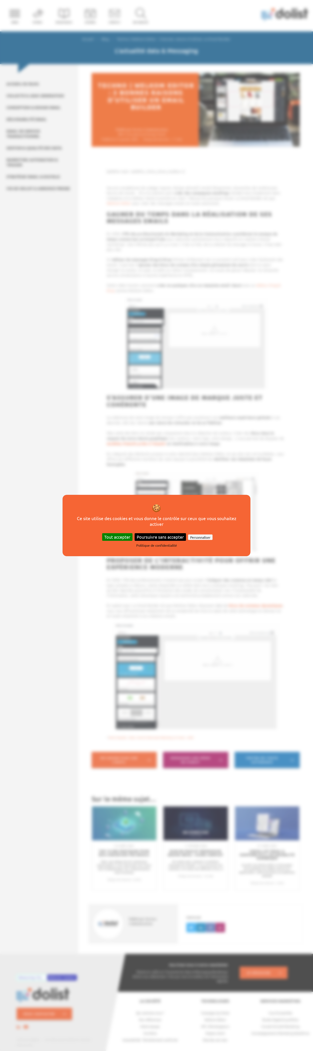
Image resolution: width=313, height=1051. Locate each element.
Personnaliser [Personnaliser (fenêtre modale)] (200, 537)
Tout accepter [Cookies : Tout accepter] (117, 537)
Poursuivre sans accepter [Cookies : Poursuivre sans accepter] (160, 537)
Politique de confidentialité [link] (156, 545)
